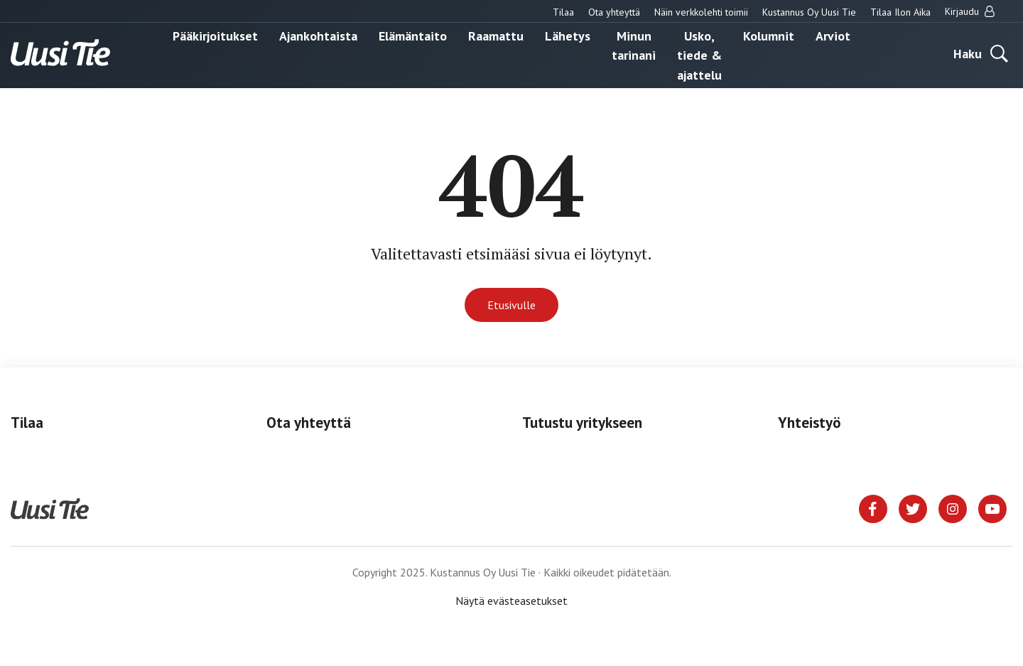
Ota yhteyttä (614, 12)
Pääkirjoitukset (215, 35)
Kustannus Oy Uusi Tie (809, 12)
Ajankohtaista (318, 35)
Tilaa (563, 12)
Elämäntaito (413, 35)
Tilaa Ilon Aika (900, 12)
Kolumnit (768, 35)
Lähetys (567, 35)
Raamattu (496, 35)
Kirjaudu (970, 11)
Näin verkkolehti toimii (701, 12)
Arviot (833, 35)
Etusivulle (511, 305)
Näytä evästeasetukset (511, 601)
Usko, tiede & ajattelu (699, 54)
